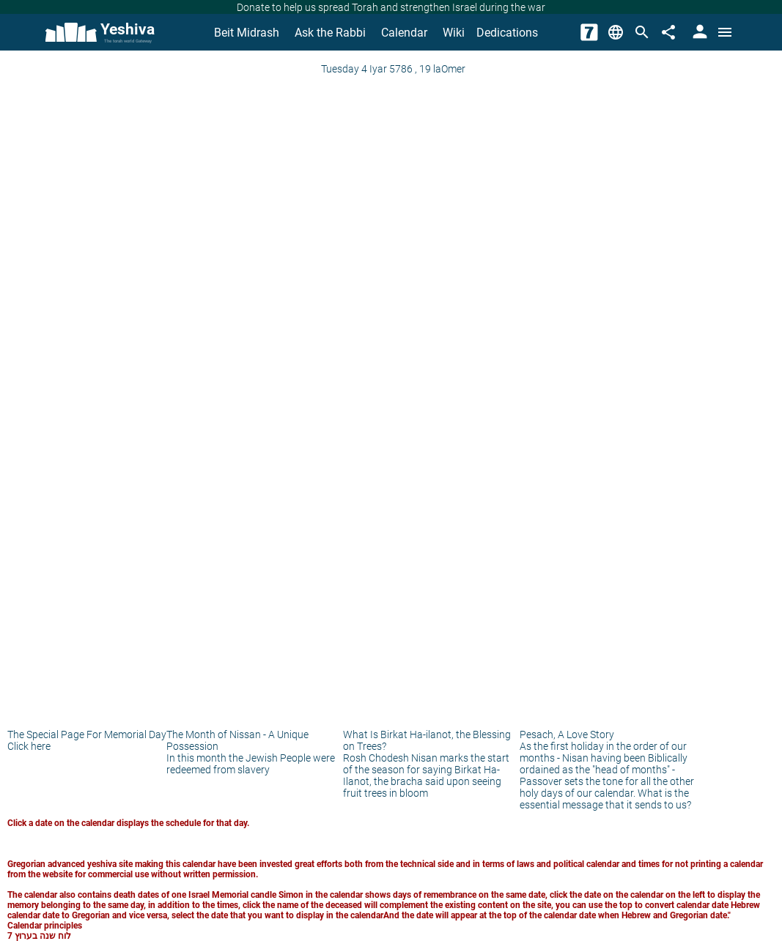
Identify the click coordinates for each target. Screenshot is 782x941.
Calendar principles (44, 925)
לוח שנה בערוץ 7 (39, 936)
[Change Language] (615, 32)
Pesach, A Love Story (567, 734)
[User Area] (698, 32)
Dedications (507, 33)
